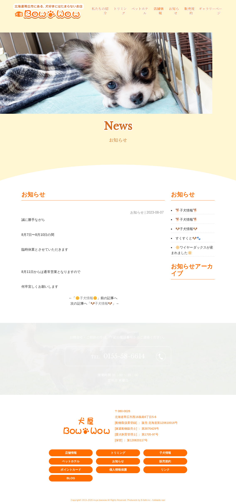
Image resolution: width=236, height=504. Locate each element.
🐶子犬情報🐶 (101, 303)
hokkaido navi (158, 500)
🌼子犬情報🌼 (86, 298)
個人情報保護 (118, 469)
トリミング (118, 452)
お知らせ (174, 11)
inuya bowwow (100, 500)
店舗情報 (158, 11)
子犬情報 (165, 452)
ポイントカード (70, 469)
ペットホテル (71, 461)
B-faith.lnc (145, 500)
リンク (165, 469)
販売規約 (189, 11)
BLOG (70, 478)
